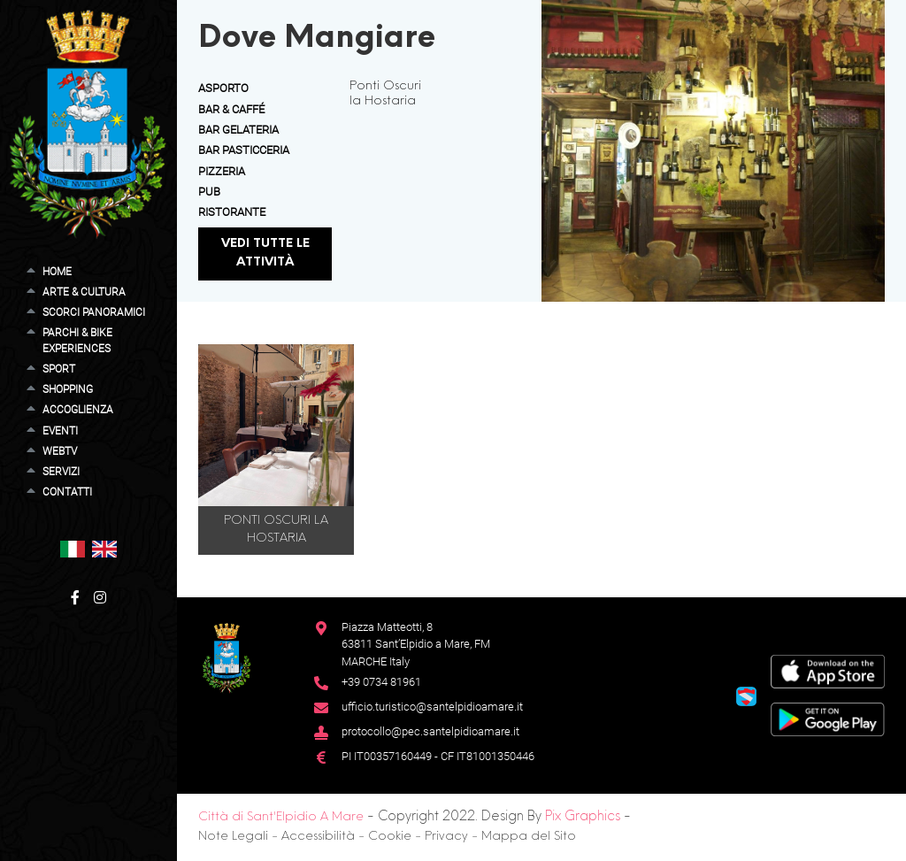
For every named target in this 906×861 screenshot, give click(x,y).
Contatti (67, 492)
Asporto (223, 88)
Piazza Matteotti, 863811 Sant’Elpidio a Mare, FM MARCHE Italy (416, 644)
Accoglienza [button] (77, 410)
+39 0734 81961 (381, 681)
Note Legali (233, 836)
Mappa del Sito (528, 836)
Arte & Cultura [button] (84, 292)
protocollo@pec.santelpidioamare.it (430, 731)
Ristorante (231, 212)
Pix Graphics (582, 817)
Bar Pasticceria (243, 150)
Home (57, 271)
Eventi (60, 431)
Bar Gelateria (238, 129)
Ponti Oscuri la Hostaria (385, 94)
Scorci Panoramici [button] (93, 312)
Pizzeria (221, 171)
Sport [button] (58, 369)
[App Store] (828, 670)
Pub (209, 191)
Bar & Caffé (231, 109)
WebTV (59, 451)
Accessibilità (318, 836)
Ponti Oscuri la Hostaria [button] (276, 530)
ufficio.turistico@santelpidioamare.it (432, 706)
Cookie (389, 836)
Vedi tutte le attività (265, 253)
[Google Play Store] (828, 718)
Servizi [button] (61, 471)
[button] (72, 548)
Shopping (67, 389)
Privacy (446, 836)
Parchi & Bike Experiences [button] (77, 341)
